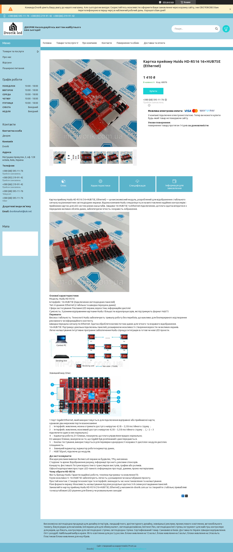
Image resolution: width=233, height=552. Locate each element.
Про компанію (89, 43)
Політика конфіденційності (133, 549)
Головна (47, 43)
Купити (153, 91)
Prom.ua (132, 546)
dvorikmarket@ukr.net (21, 211)
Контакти (107, 43)
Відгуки (6, 62)
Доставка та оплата (154, 43)
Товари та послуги (66, 43)
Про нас (6, 57)
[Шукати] (216, 28)
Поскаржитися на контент (106, 549)
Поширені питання (13, 68)
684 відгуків (168, 2)
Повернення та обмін (128, 43)
